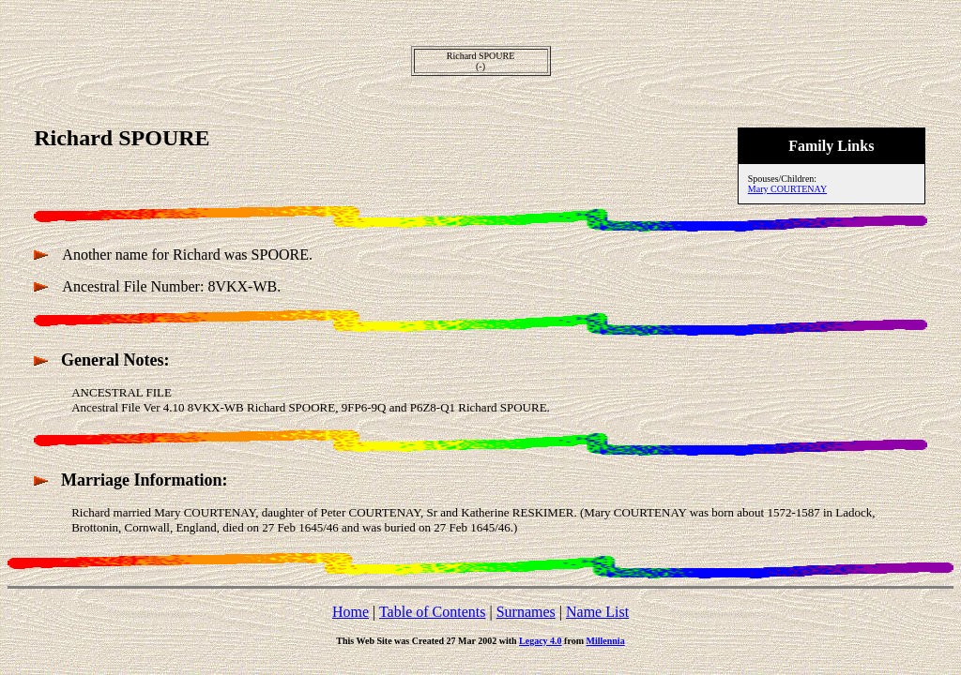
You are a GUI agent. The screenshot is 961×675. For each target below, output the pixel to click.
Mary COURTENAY (787, 189)
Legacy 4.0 (540, 641)
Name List (597, 612)
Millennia (606, 641)
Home (350, 612)
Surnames (526, 612)
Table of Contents (432, 612)
